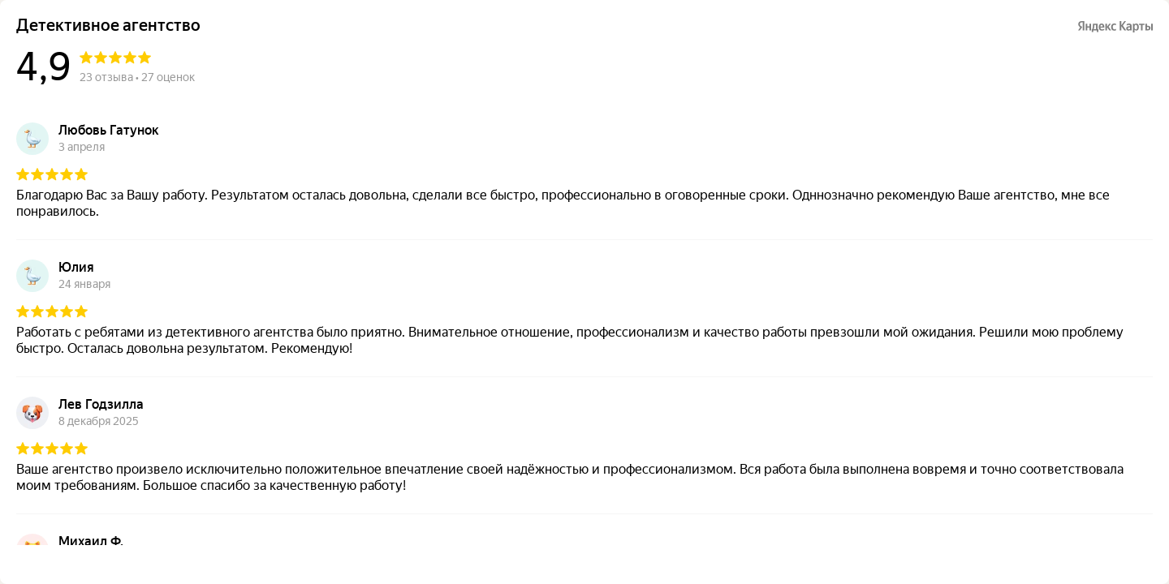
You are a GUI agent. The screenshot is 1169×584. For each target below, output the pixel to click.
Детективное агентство (108, 25)
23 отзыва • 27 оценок (137, 77)
